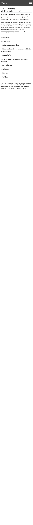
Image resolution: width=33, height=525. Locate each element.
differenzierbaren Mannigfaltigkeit (13, 24)
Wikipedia (16, 83)
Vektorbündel (7, 25)
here (12, 86)
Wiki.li (4, 3)
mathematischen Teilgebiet (9, 14)
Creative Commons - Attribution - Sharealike (11, 84)
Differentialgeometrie (22, 14)
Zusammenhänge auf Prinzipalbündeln (10, 31)
